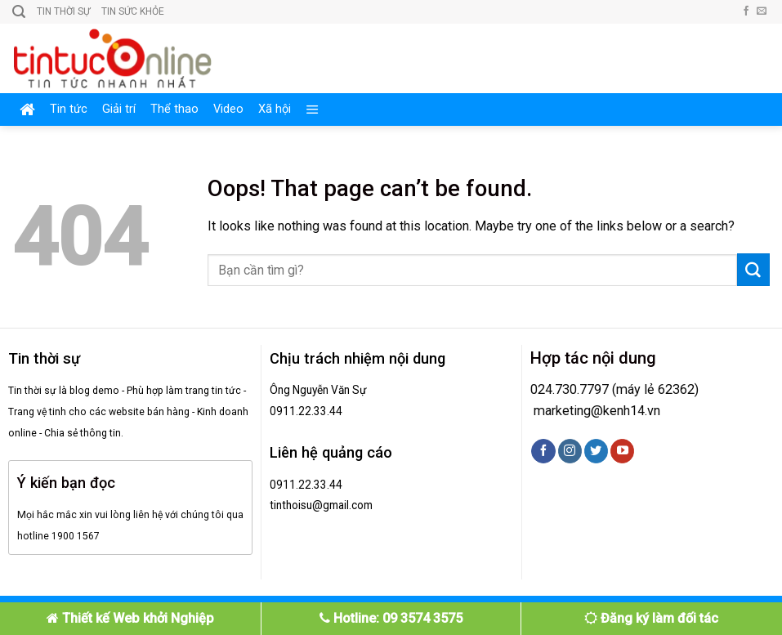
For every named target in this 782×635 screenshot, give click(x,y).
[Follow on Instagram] (570, 451)
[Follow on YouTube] (622, 451)
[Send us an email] (761, 11)
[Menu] (312, 109)
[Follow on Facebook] (746, 11)
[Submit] (753, 269)
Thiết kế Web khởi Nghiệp (130, 618)
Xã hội (274, 109)
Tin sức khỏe (132, 11)
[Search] (18, 12)
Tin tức (68, 109)
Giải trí (119, 109)
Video (228, 109)
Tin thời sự (63, 11)
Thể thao (174, 109)
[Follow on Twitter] (596, 451)
